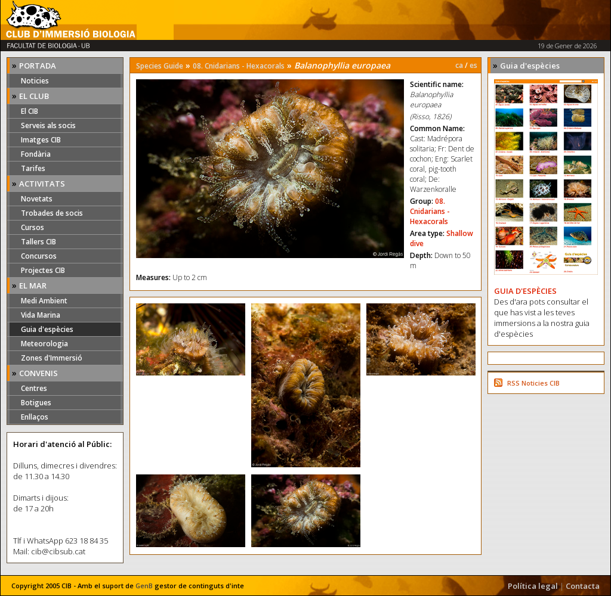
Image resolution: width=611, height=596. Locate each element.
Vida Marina (40, 315)
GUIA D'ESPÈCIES (525, 290)
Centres (34, 388)
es (473, 65)
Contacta (583, 586)
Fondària (36, 154)
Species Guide (159, 66)
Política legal (533, 586)
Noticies (35, 81)
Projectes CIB (43, 270)
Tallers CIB (38, 242)
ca (459, 65)
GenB (144, 585)
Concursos (39, 256)
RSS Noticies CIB (533, 382)
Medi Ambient (44, 301)
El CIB (29, 111)
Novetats (37, 199)
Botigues (36, 403)
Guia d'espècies (47, 329)
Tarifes (33, 168)
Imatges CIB (41, 140)
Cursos (32, 227)
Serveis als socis (48, 125)
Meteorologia (44, 344)
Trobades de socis (52, 213)
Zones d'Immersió (51, 358)
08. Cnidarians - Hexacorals (239, 66)
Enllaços (34, 417)
